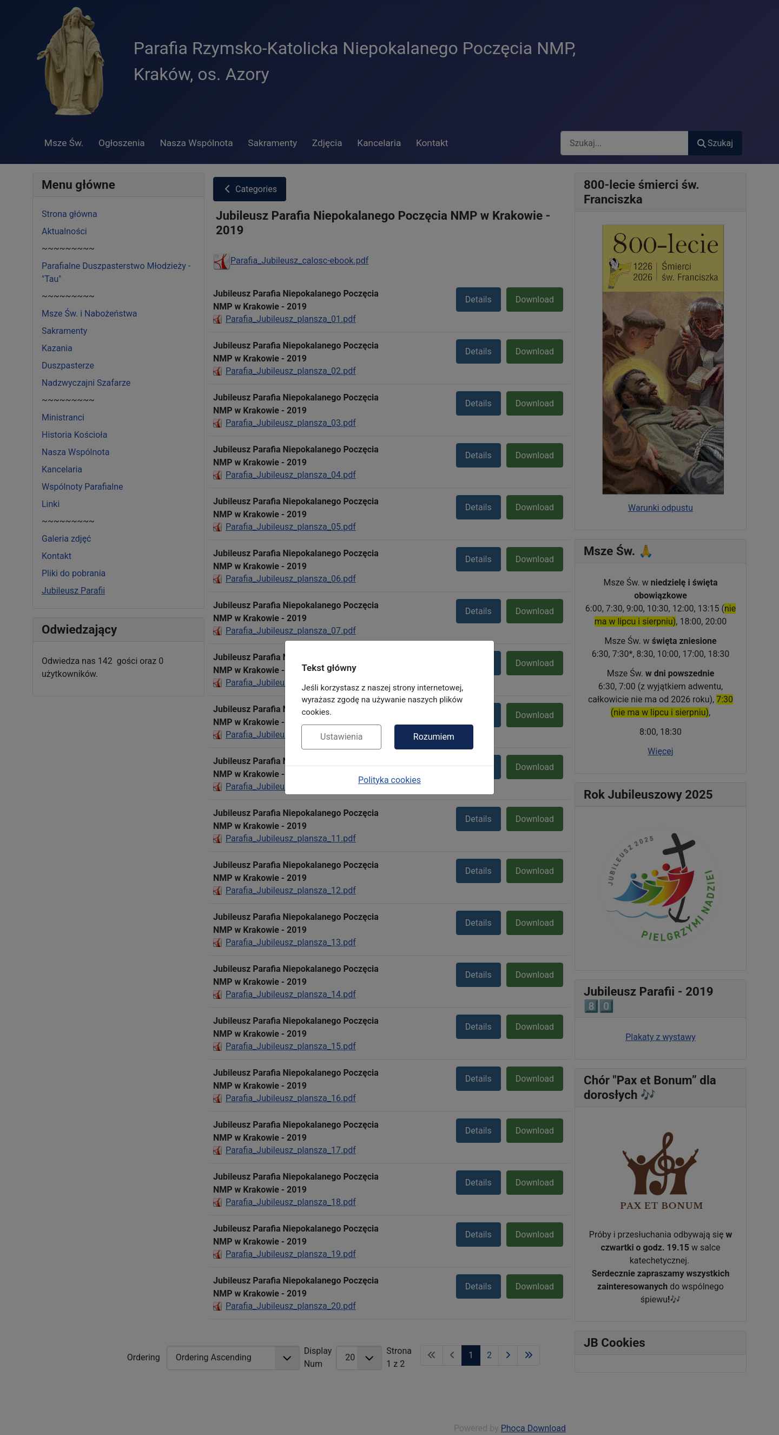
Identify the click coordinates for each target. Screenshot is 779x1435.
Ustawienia (341, 737)
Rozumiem (433, 737)
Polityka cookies (389, 780)
